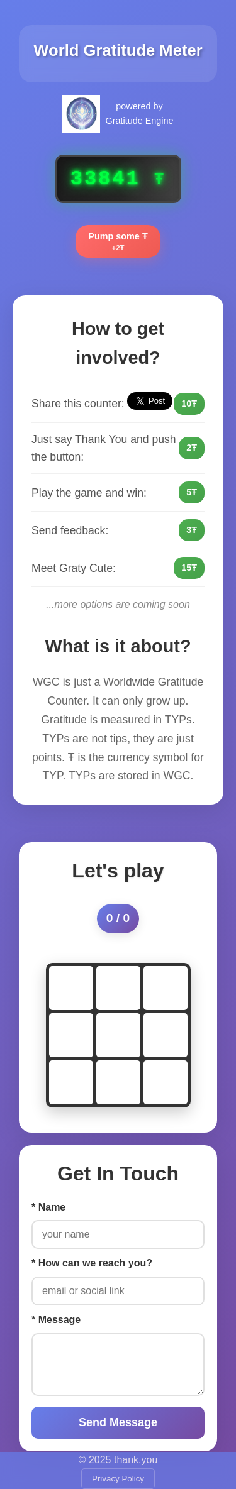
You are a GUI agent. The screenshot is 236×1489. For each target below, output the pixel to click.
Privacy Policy (118, 1478)
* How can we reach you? (91, 1263)
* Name (48, 1207)
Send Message (118, 1422)
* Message (56, 1319)
